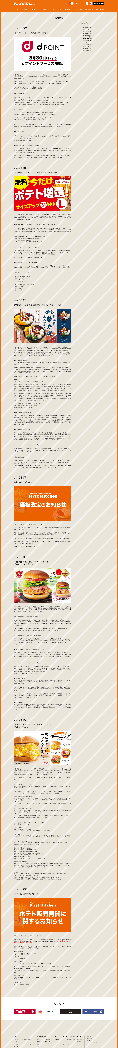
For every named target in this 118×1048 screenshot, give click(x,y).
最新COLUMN (90, 1038)
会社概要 (64, 1041)
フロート (29, 1039)
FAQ (60, 9)
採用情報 (57, 1039)
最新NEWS (89, 1036)
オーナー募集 (95, 9)
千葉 (38, 1044)
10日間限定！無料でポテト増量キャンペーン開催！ (37, 172)
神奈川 (38, 1041)
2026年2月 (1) (87, 31)
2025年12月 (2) (87, 36)
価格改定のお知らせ (23, 482)
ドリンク (16, 1046)
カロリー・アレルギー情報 (92, 1042)
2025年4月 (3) (87, 50)
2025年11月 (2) (87, 38)
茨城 (38, 1046)
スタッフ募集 (79, 9)
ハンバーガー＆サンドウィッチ (20, 1039)
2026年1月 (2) (87, 34)
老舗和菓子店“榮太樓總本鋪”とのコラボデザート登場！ (38, 305)
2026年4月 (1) (87, 27)
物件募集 (102, 9)
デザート (29, 1041)
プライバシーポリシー (67, 1044)
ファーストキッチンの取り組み (69, 1039)
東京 (38, 1039)
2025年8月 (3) (87, 42)
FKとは (54, 9)
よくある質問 (47, 1039)
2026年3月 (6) (87, 29)
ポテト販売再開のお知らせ (26, 894)
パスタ (15, 1041)
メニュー (16, 9)
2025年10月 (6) (87, 40)
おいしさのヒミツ (44, 9)
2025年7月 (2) (87, 44)
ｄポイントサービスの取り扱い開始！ (31, 33)
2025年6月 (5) (87, 46)
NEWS (34, 9)
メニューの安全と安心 (48, 1041)
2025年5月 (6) (87, 48)
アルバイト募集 (87, 9)
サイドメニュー (17, 1044)
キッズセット (30, 1044)
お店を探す (25, 9)
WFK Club (68, 9)
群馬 (40, 1046)
